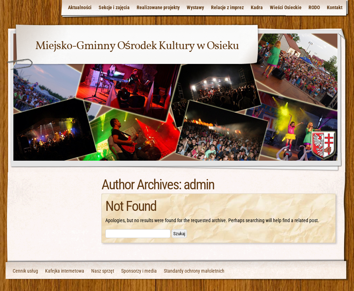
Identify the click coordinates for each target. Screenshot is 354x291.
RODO (314, 7)
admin (199, 184)
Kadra (257, 7)
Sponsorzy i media (139, 271)
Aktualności (80, 7)
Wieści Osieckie (286, 7)
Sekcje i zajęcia (114, 7)
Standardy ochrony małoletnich (194, 271)
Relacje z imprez (227, 7)
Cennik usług (25, 271)
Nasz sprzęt (102, 271)
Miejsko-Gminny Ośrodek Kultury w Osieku (137, 46)
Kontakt (334, 7)
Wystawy (195, 7)
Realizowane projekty (158, 7)
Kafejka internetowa (64, 271)
